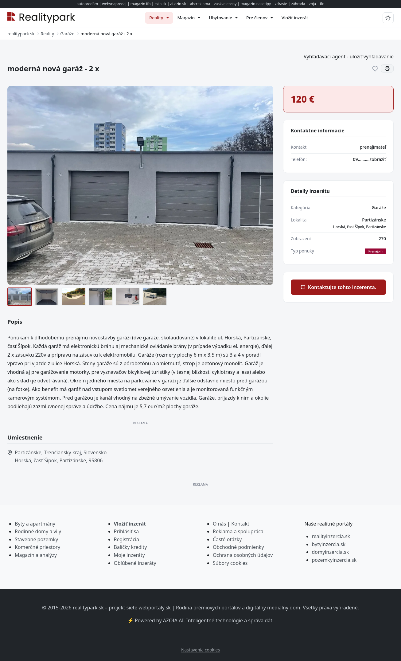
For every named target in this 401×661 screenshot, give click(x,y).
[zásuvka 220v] (100, 296)
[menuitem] (159, 18)
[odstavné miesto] (154, 296)
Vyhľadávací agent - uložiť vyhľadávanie (349, 56)
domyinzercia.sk (330, 552)
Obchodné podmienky (238, 547)
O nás (219, 523)
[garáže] (19, 296)
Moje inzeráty (129, 555)
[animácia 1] (73, 296)
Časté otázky (227, 539)
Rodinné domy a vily (38, 531)
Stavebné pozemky (36, 539)
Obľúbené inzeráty (135, 563)
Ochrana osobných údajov (243, 555)
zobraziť (378, 159)
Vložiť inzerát (130, 523)
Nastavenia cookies (200, 650)
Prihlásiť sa (126, 531)
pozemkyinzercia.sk (334, 560)
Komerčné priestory (37, 547)
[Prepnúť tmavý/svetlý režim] (388, 17)
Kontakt (240, 523)
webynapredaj (114, 3)
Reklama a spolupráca (238, 531)
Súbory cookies (230, 563)
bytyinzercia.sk (329, 544)
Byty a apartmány (35, 523)
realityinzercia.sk (331, 536)
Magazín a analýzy (36, 555)
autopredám (87, 3)
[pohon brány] (127, 296)
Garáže (379, 207)
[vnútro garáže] (46, 296)
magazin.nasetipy (255, 3)
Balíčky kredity (130, 547)
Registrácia (126, 539)
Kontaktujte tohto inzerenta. (338, 287)
